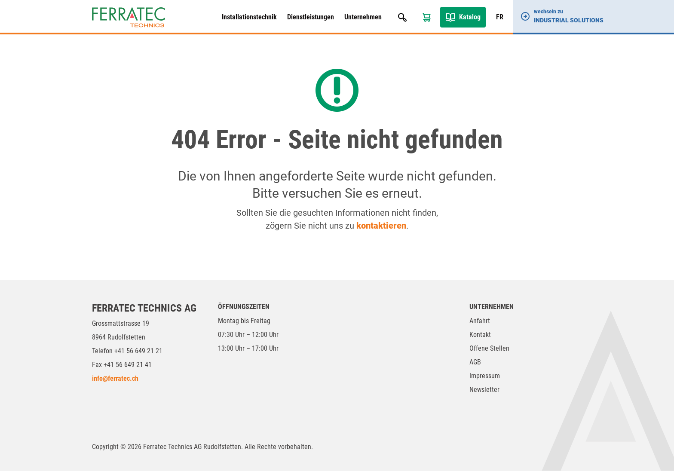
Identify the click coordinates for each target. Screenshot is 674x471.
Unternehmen (363, 17)
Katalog (470, 17)
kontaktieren (381, 225)
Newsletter (484, 389)
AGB (475, 362)
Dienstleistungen (310, 17)
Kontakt (480, 334)
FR (499, 17)
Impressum (484, 376)
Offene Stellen (489, 348)
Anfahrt (479, 321)
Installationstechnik (249, 17)
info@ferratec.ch (115, 378)
